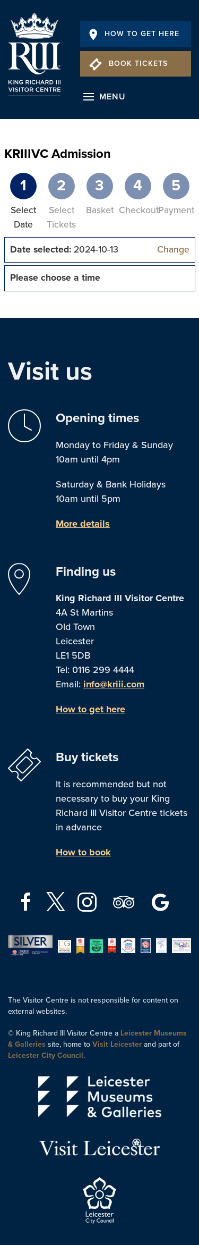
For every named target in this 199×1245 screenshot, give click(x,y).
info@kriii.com (113, 684)
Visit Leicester (117, 1044)
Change (173, 249)
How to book (83, 852)
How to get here (90, 709)
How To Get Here (134, 33)
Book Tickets (128, 63)
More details (83, 523)
